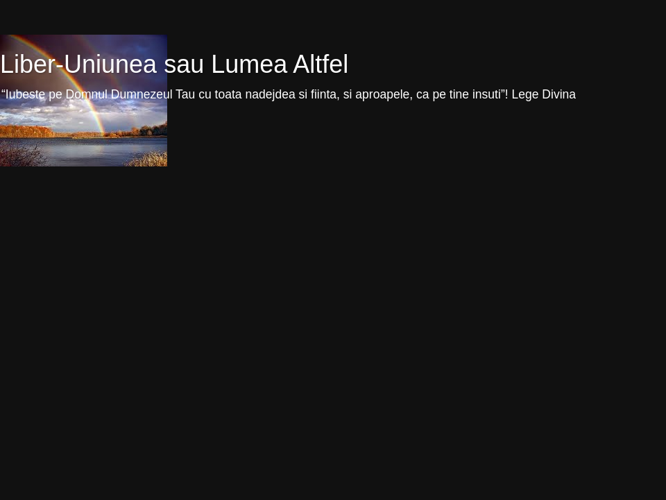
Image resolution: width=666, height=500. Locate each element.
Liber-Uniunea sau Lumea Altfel (174, 64)
